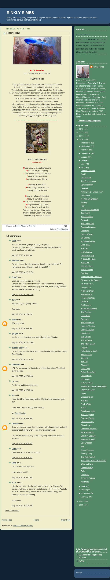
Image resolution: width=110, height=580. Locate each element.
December (86, 143)
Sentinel (84, 188)
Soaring (84, 202)
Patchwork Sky (87, 468)
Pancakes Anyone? (89, 429)
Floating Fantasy (88, 298)
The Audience (86, 340)
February (85, 493)
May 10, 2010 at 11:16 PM (22, 359)
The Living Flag (87, 415)
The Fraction (86, 312)
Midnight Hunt (87, 266)
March (84, 490)
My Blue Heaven (88, 241)
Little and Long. (87, 422)
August (84, 157)
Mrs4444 (15, 260)
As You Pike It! (87, 284)
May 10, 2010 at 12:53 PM (22, 295)
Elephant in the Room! (90, 280)
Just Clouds (86, 337)
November (86, 146)
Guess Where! (87, 234)
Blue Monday (62, 229)
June (83, 164)
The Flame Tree (87, 224)
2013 (81, 129)
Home (36, 520)
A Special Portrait (88, 259)
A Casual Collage (88, 478)
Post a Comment (12, 511)
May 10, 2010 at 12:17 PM (22, 272)
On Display (85, 238)
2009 (81, 501)
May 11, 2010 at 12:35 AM (22, 390)
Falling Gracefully (88, 372)
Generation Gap (87, 256)
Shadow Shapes (88, 390)
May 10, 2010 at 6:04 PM (22, 328)
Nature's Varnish (88, 326)
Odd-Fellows (86, 376)
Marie (14, 319)
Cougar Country (87, 330)
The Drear (85, 263)
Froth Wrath (86, 404)
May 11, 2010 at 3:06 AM (22, 418)
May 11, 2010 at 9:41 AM (22, 477)
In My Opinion (87, 383)
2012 (81, 133)
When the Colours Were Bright (93, 386)
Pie (13, 395)
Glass (83, 393)
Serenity (84, 362)
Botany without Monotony (91, 277)
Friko (14, 241)
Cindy (14, 449)
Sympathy (85, 220)
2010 (81, 140)
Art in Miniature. (87, 432)
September (86, 153)
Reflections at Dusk (89, 351)
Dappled (84, 347)
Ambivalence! (86, 294)
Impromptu (85, 379)
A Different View (87, 291)
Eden (14, 463)
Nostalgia (85, 482)
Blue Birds (85, 333)
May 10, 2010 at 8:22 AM (22, 255)
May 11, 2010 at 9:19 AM (22, 458)
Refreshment (86, 355)
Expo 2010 (85, 245)
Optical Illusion (87, 185)
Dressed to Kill (87, 397)
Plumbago (85, 231)
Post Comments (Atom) (23, 526)
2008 (81, 505)
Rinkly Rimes (98, 67)
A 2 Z (14, 482)
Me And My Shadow (89, 199)
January (85, 497)
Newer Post (7, 520)
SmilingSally (17, 348)
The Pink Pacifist (88, 457)
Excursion (85, 319)
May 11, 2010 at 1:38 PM (22, 505)
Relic (83, 471)
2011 (81, 136)
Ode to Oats (86, 178)
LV (13, 381)
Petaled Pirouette (88, 171)
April (83, 486)
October (85, 150)
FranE (14, 277)
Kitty (83, 206)
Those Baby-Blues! (89, 308)
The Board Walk (87, 323)
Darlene (15, 423)
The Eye (84, 401)
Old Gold (84, 301)
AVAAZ (81, 561)
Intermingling (86, 252)
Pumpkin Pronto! (88, 439)
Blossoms (85, 365)
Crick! (83, 174)
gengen (15, 333)
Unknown (16, 364)
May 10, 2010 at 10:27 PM (22, 342)
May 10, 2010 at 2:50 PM (22, 314)
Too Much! (85, 213)
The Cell (84, 248)
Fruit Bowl (85, 475)
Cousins (84, 273)
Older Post (65, 520)
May (83, 168)
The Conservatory (88, 181)
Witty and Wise (87, 464)
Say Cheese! (86, 443)
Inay (13, 300)
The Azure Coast (88, 344)
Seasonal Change (88, 227)
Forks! (83, 407)
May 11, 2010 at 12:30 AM (22, 376)
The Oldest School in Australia (93, 461)
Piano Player (86, 425)
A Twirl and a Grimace (90, 210)
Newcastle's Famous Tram (92, 192)
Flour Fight (85, 369)
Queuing (84, 358)
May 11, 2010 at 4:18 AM (22, 444)
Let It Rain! (85, 316)
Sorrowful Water (87, 418)
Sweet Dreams (87, 270)
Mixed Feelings (87, 450)
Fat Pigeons (86, 305)
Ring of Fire (86, 287)
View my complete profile (89, 121)
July (83, 161)
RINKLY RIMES (20, 12)
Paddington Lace (88, 411)
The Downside (87, 217)
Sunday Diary (86, 453)
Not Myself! (85, 195)
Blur (82, 446)
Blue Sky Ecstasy (88, 436)
